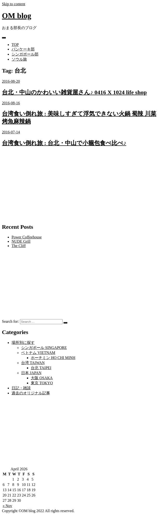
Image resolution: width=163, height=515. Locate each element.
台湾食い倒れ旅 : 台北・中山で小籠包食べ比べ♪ (64, 143)
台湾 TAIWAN (33, 363)
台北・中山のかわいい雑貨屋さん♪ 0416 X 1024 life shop (74, 92)
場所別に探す (23, 343)
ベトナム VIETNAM (38, 353)
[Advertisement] (81, 185)
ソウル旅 (19, 59)
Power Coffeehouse (27, 237)
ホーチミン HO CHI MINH (53, 358)
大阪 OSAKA (42, 378)
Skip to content (13, 4)
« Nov (7, 506)
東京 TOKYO (42, 383)
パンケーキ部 (23, 49)
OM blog (16, 15)
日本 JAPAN (31, 373)
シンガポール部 (25, 54)
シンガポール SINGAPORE (44, 348)
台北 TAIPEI (41, 368)
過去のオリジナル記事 (31, 393)
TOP (15, 45)
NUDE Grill (21, 241)
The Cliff (19, 246)
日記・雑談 (21, 388)
